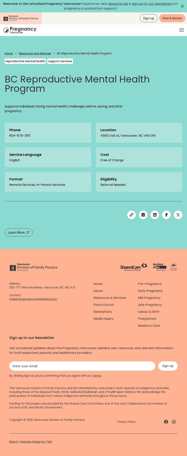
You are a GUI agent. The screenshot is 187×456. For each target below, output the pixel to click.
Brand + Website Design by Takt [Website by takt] (30, 442)
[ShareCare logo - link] (134, 267)
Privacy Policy (126, 422)
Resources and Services (35, 53)
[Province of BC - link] (174, 267)
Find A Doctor (172, 18)
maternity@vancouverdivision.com (33, 299)
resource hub (118, 4)
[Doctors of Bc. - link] (160, 267)
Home (9, 53)
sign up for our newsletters (152, 4)
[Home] (20, 30)
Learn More (18, 232)
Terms (96, 376)
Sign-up (148, 18)
